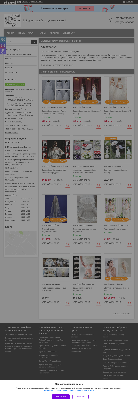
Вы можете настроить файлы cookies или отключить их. (68, 391)
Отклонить (80, 397)
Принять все (61, 397)
